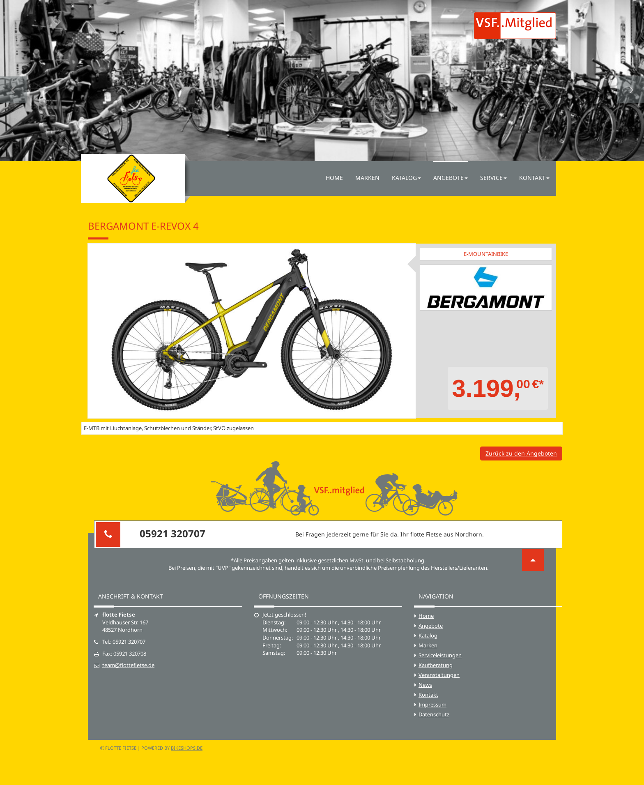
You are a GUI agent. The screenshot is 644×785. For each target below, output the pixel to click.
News (425, 684)
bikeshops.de (186, 748)
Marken (367, 178)
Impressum (432, 704)
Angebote (431, 625)
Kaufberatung (436, 665)
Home (334, 178)
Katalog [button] (406, 178)
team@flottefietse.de (128, 665)
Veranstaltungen (439, 675)
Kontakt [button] (534, 178)
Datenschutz (434, 714)
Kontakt (428, 694)
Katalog (428, 635)
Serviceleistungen (440, 655)
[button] (13, 80)
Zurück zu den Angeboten (521, 453)
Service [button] (493, 178)
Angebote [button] (450, 178)
